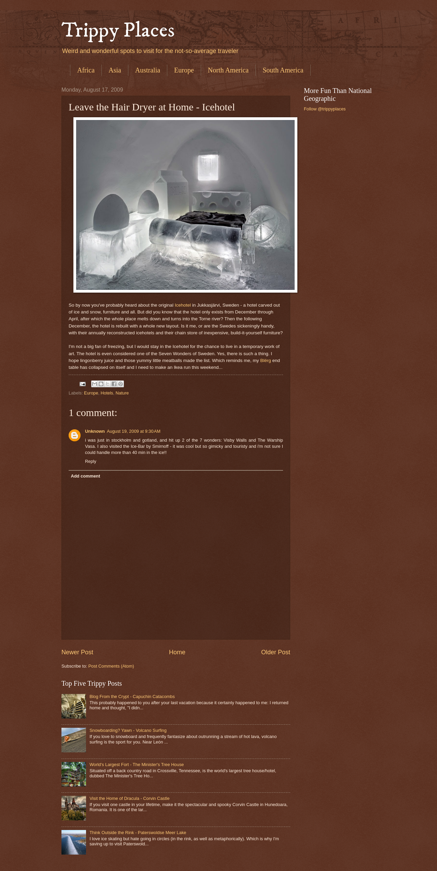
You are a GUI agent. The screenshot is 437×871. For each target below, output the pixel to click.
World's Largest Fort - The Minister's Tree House (136, 764)
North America (228, 70)
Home (177, 652)
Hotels (107, 393)
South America (283, 70)
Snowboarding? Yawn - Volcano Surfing (128, 730)
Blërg (265, 360)
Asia (115, 70)
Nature (122, 393)
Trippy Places (118, 30)
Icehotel (183, 305)
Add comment (85, 476)
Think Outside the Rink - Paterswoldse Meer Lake (137, 832)
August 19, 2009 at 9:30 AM (133, 431)
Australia (147, 70)
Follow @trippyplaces (325, 108)
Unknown (95, 431)
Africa (86, 70)
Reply (90, 461)
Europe (184, 70)
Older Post (275, 652)
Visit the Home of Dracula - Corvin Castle (129, 798)
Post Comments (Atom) (111, 666)
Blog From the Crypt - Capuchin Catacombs (132, 696)
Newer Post (77, 652)
